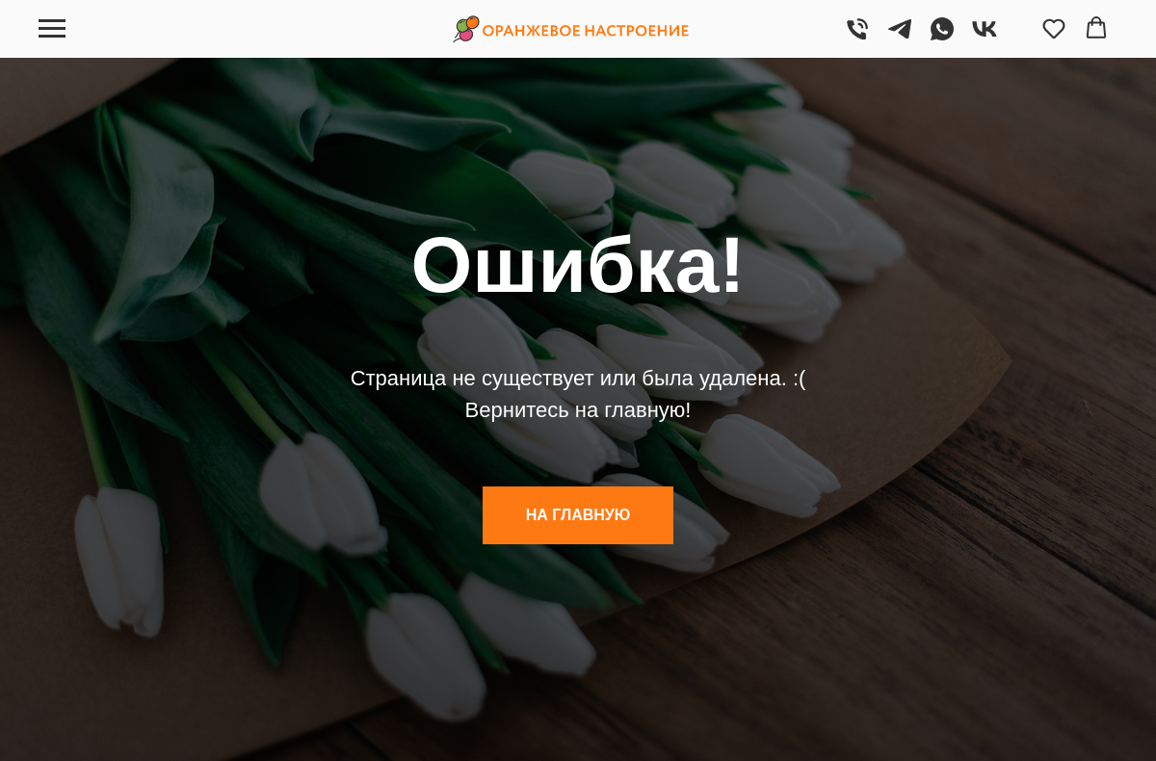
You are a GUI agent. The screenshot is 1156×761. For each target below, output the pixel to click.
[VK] (984, 38)
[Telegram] (899, 38)
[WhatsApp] (942, 38)
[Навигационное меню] (52, 29)
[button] (1053, 27)
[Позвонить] (857, 38)
